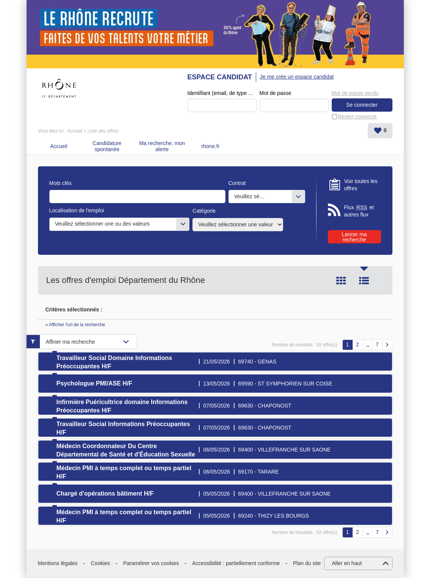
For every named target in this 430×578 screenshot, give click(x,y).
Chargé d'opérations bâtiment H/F (105, 494)
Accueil (74, 131)
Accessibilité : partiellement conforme (236, 564)
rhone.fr (210, 147)
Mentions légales (58, 564)
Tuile (341, 281)
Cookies (100, 564)
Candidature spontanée (107, 146)
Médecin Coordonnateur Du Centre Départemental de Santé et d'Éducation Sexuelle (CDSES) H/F (126, 455)
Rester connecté (357, 117)
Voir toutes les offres (361, 185)
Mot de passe (275, 93)
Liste (364, 281)
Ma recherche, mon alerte (162, 146)
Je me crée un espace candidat (297, 77)
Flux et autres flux (359, 211)
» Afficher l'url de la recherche (76, 325)
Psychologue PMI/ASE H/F (94, 384)
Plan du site (307, 564)
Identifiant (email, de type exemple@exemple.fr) (222, 93)
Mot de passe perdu (355, 93)
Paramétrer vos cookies (151, 564)
